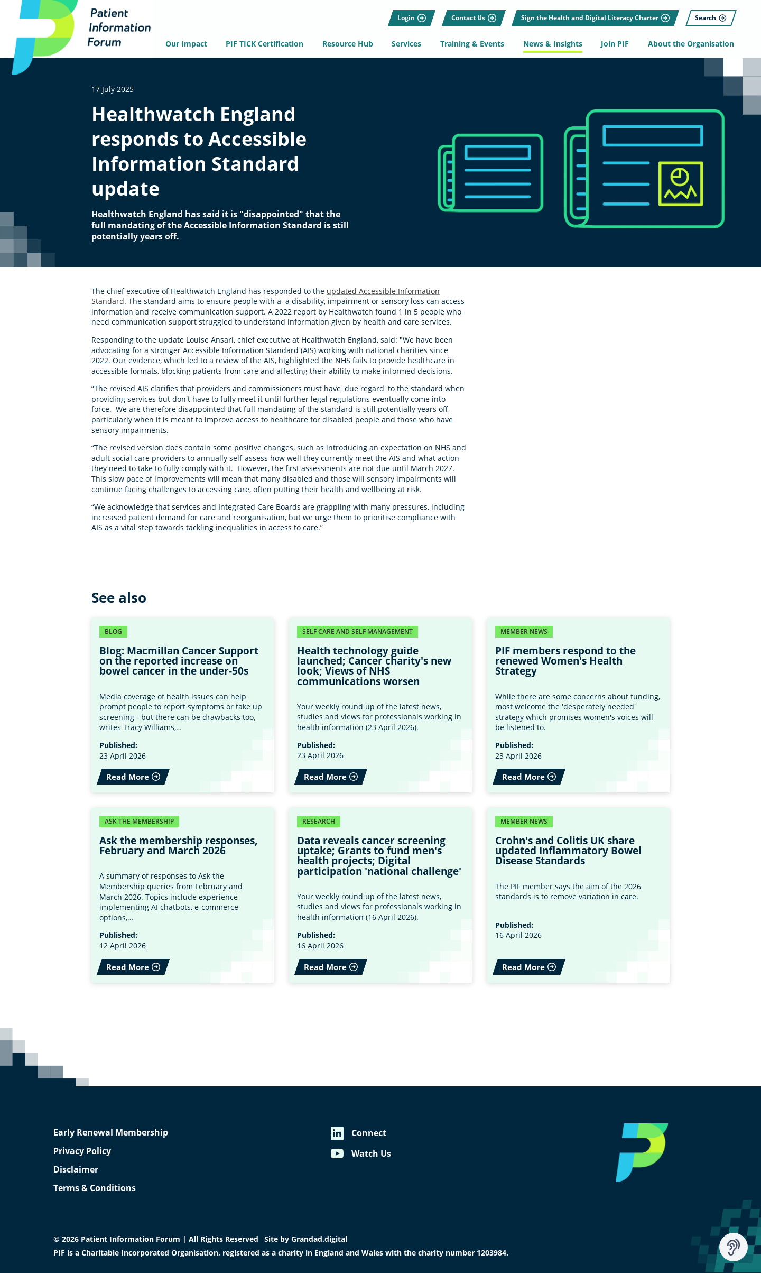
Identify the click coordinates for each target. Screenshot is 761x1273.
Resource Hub (349, 44)
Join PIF (613, 44)
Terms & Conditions (94, 1188)
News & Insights (551, 44)
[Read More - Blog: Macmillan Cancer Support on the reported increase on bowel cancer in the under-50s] (182, 705)
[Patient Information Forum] (79, 39)
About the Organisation (687, 44)
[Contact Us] (470, 13)
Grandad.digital (319, 1239)
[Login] (408, 13)
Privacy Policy (82, 1151)
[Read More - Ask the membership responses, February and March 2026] (182, 895)
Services (408, 44)
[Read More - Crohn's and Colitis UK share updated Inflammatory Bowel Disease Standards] (578, 895)
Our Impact (191, 44)
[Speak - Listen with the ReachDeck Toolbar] (733, 1247)
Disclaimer (75, 1169)
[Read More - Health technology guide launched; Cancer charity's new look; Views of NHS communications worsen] (380, 705)
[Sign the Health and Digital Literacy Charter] (592, 13)
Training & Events (472, 44)
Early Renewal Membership (110, 1132)
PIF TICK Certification (268, 44)
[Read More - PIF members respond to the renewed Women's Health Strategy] (578, 705)
